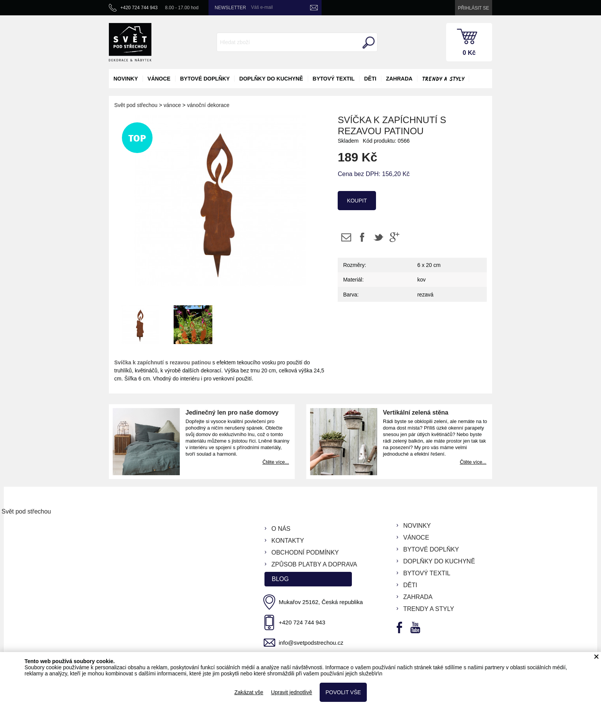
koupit (357, 201)
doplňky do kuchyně (271, 79)
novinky (125, 79)
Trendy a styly (443, 79)
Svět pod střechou (136, 105)
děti (370, 79)
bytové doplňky (205, 79)
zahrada (399, 79)
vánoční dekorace (208, 105)
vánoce (159, 79)
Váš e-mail (262, 7)
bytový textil (334, 79)
